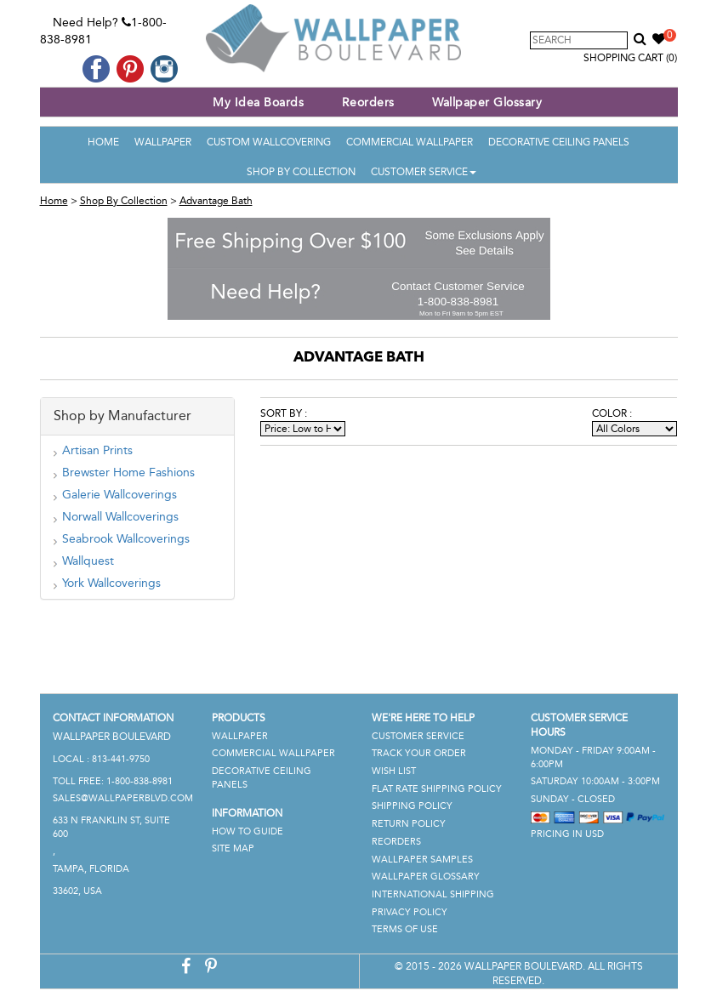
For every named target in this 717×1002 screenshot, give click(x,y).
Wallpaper (162, 142)
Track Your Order (419, 753)
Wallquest (88, 561)
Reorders (368, 102)
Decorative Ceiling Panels (558, 142)
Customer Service (423, 172)
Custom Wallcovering (269, 142)
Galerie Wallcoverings (119, 494)
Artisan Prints (97, 450)
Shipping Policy (412, 805)
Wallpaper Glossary (487, 102)
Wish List (394, 771)
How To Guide (247, 831)
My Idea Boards (258, 102)
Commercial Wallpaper (409, 142)
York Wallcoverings (111, 583)
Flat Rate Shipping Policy (437, 788)
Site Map (233, 848)
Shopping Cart (630, 58)
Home (103, 142)
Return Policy (409, 823)
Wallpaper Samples (422, 859)
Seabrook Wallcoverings (126, 539)
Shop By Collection (301, 172)
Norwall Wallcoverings (120, 517)
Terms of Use (405, 929)
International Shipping (433, 894)
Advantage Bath (216, 201)
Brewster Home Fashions (128, 472)
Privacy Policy (409, 912)
